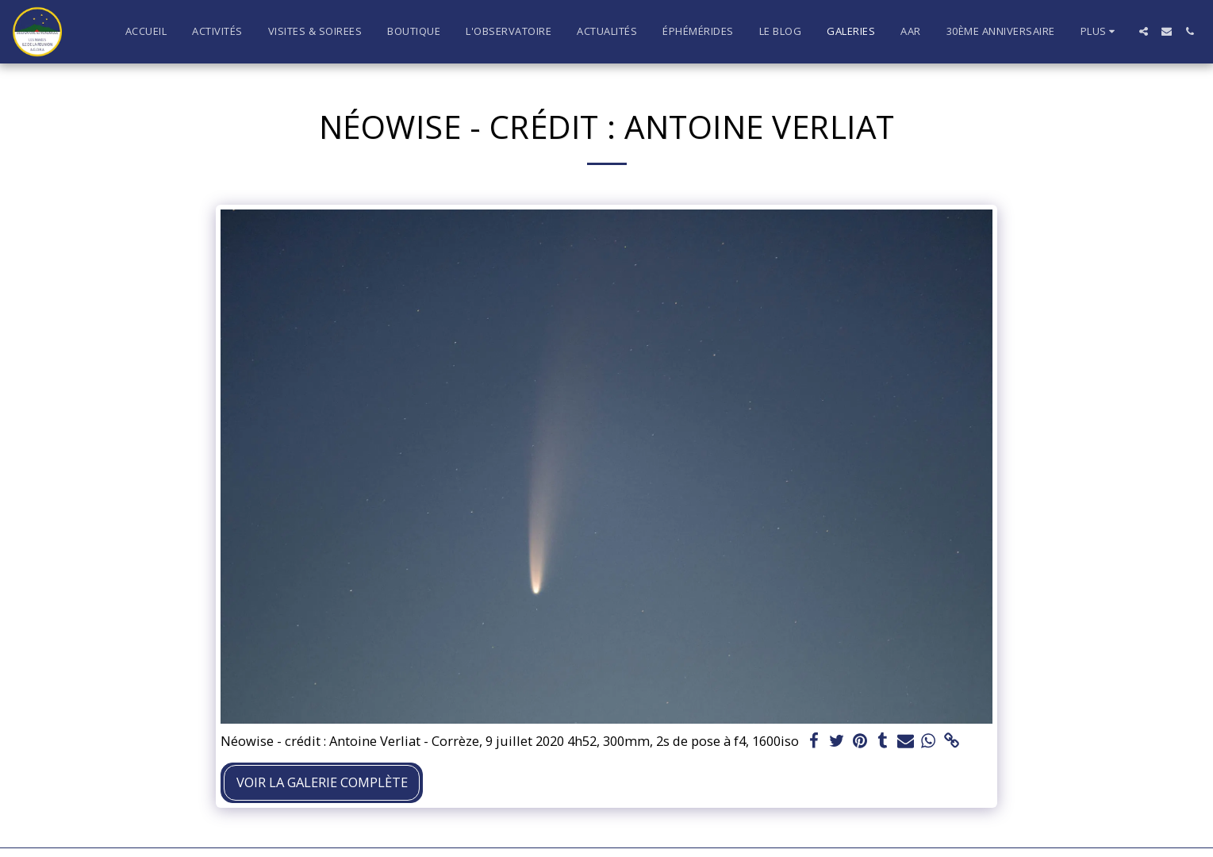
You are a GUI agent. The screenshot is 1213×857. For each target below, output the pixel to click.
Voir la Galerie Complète (322, 782)
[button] (1143, 31)
